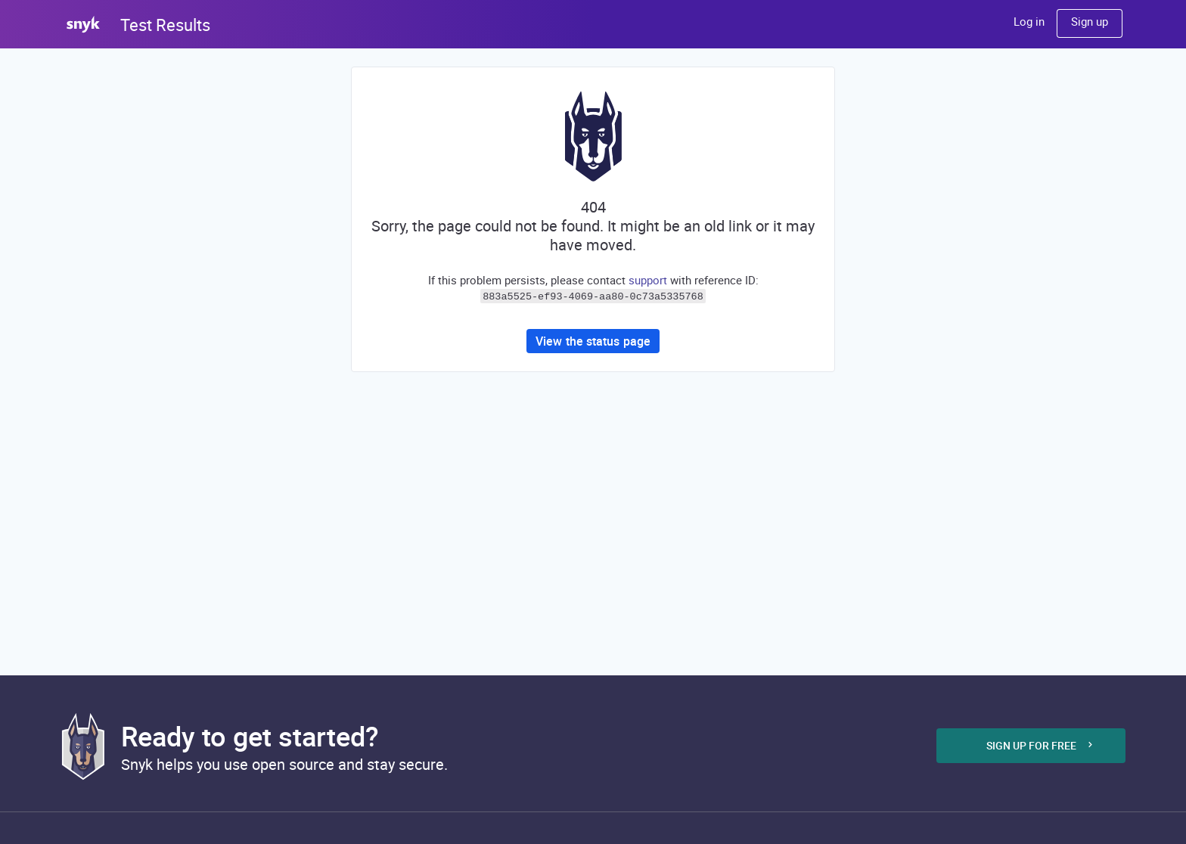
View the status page (593, 339)
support (648, 279)
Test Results (165, 25)
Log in (1029, 21)
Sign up (1089, 21)
